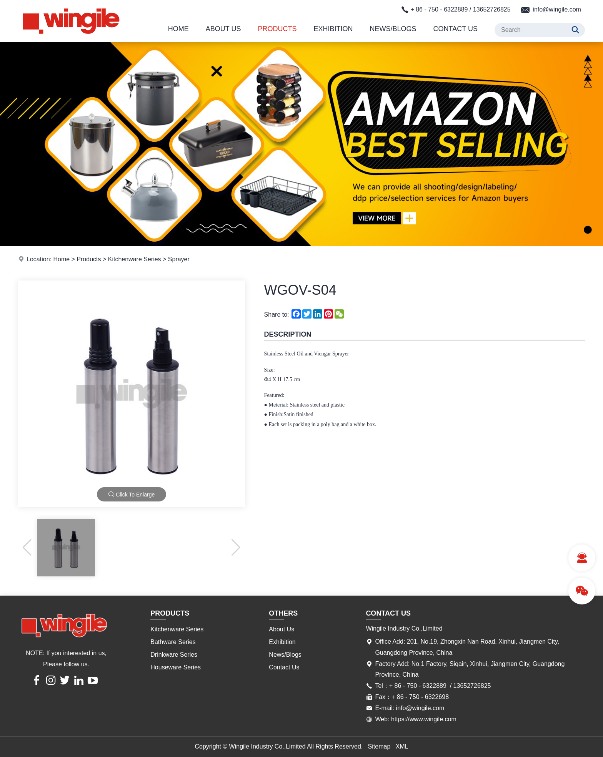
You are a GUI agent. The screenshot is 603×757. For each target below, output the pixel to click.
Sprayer (179, 259)
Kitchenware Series (134, 259)
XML (402, 746)
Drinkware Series (173, 654)
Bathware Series (172, 642)
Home (178, 29)
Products (277, 29)
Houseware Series (175, 667)
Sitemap (379, 746)
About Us (223, 29)
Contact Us (455, 29)
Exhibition (333, 29)
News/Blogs (393, 29)
